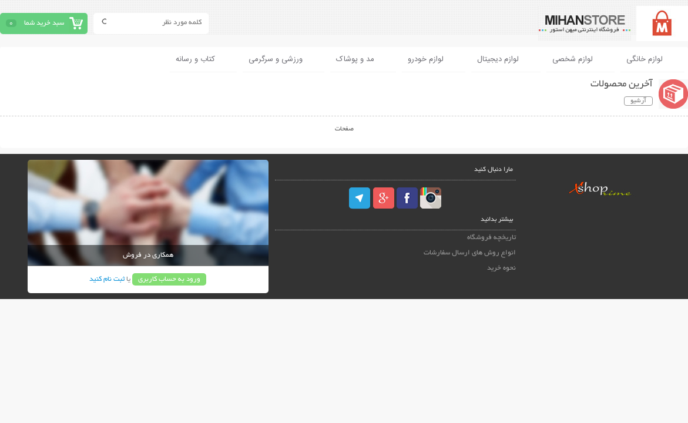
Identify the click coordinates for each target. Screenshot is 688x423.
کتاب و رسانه (195, 59)
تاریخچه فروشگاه (491, 237)
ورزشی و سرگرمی (276, 59)
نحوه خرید (501, 268)
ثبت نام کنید (107, 279)
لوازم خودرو (426, 59)
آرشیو (638, 101)
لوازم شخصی (572, 59)
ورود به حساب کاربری (169, 279)
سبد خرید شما (44, 23)
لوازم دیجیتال (498, 59)
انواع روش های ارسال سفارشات (470, 253)
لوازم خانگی (644, 59)
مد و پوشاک (355, 59)
